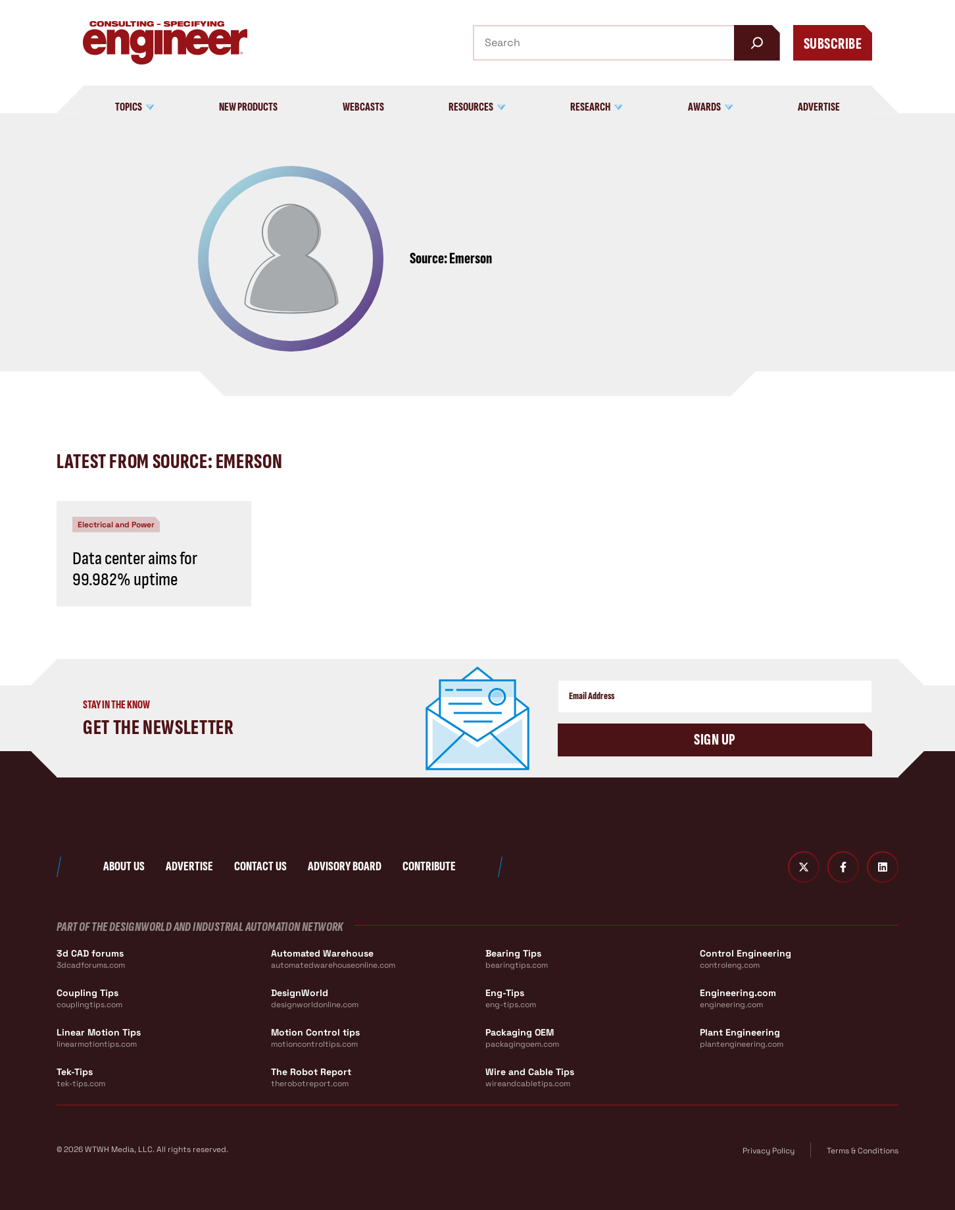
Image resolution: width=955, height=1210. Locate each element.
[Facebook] (843, 867)
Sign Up (714, 739)
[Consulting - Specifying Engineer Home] (165, 43)
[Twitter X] (804, 867)
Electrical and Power (116, 524)
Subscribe (833, 43)
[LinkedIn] (882, 867)
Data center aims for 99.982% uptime (134, 569)
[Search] (757, 43)
